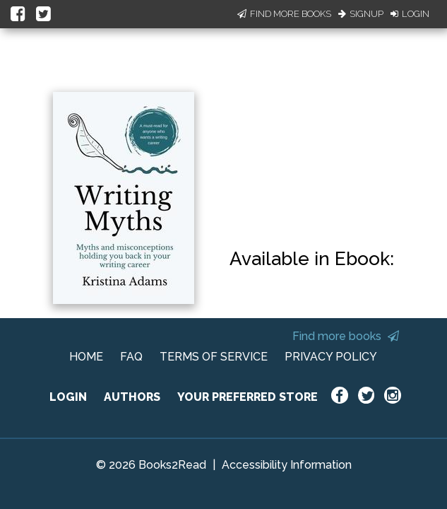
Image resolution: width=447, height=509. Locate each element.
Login (410, 13)
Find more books (345, 336)
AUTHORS (132, 397)
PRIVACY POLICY (331, 356)
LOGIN (68, 397)
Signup (360, 13)
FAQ (131, 356)
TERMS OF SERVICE (214, 356)
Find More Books (284, 13)
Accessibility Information (287, 465)
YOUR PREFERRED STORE (247, 397)
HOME (86, 356)
